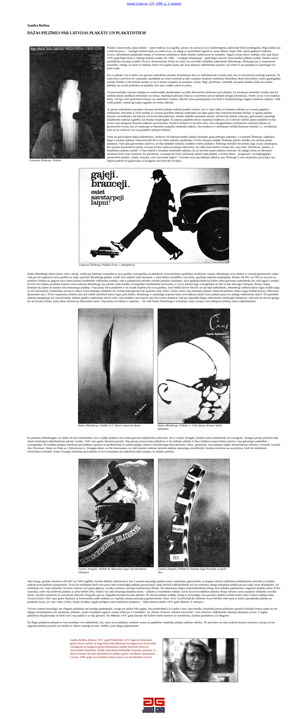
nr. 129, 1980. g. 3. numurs (154, 3)
